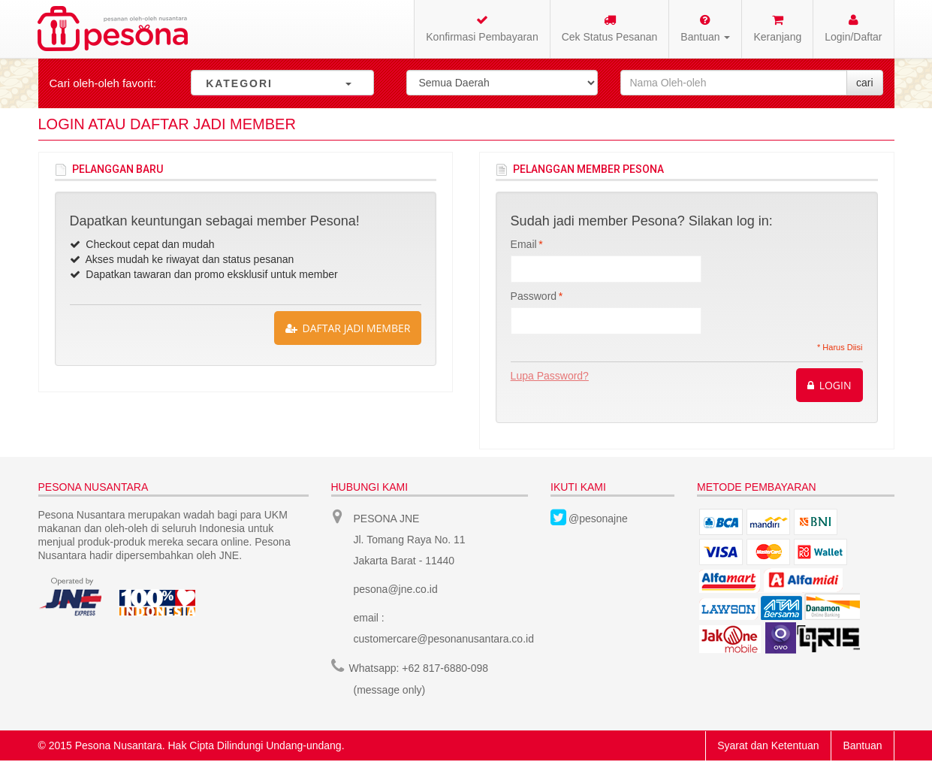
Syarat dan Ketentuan (768, 744)
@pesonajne (598, 519)
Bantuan (862, 744)
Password (533, 296)
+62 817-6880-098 (445, 667)
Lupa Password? (550, 376)
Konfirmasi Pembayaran (482, 28)
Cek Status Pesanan (610, 28)
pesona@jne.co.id (396, 589)
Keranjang (777, 28)
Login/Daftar (853, 28)
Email (524, 244)
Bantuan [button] (705, 28)
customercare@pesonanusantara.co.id (444, 639)
